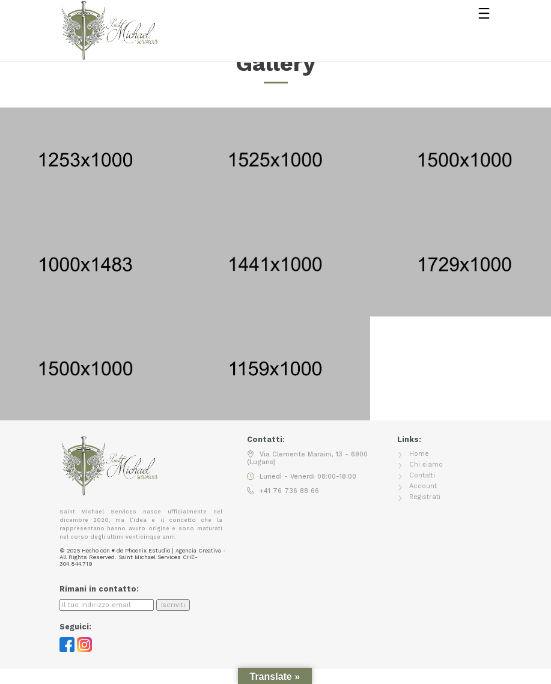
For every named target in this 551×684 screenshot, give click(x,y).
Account (423, 486)
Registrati (424, 497)
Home (419, 454)
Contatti (422, 475)
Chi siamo (426, 464)
